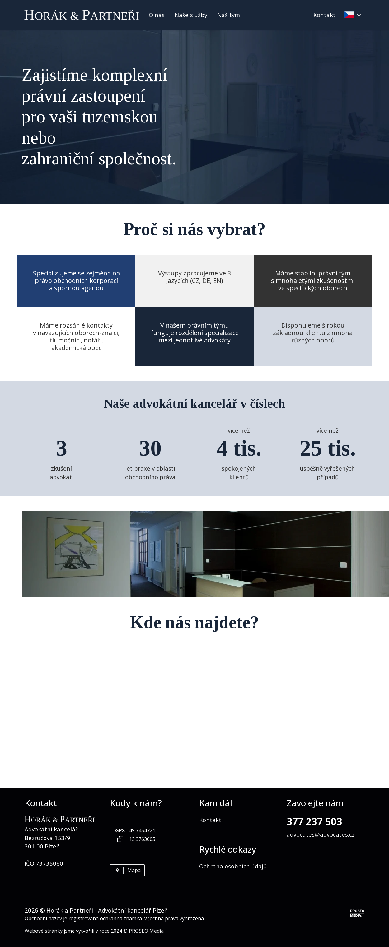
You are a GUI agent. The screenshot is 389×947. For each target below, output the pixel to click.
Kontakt (324, 15)
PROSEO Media (146, 930)
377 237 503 (314, 821)
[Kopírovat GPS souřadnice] (120, 839)
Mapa (127, 870)
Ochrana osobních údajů (233, 866)
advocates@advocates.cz (321, 834)
